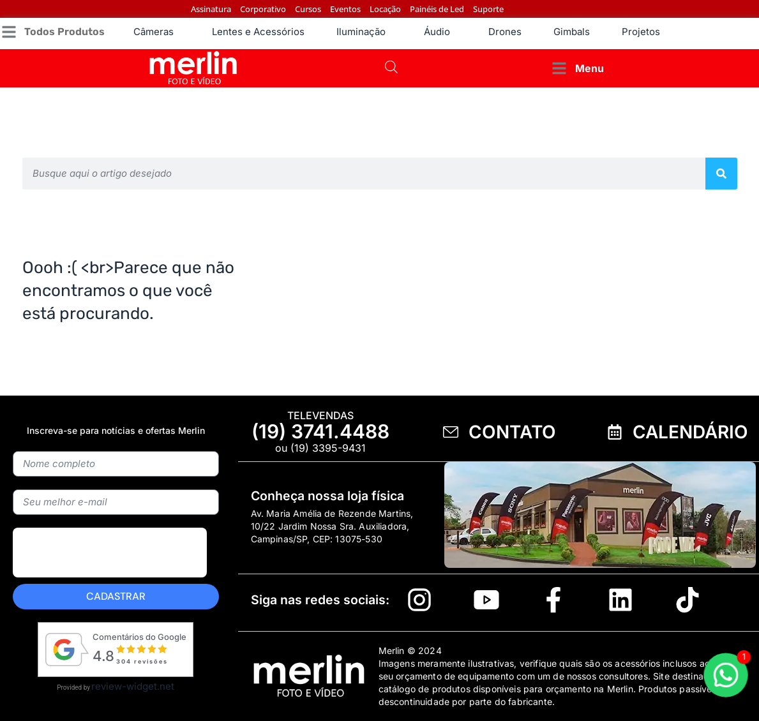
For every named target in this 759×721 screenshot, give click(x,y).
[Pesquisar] (721, 174)
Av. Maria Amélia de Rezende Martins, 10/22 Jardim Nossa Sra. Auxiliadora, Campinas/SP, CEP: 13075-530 (332, 526)
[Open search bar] (391, 68)
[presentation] (110, 582)
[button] (52, 32)
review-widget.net (132, 686)
